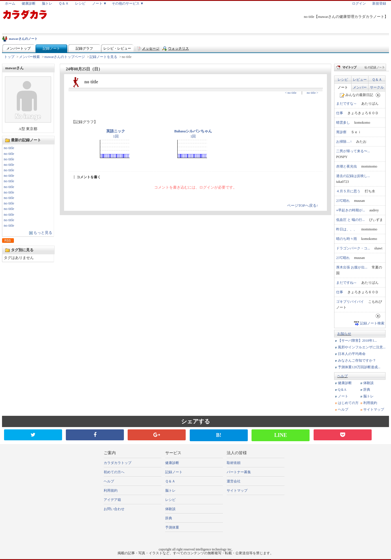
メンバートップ (18, 48)
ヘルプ (342, 376)
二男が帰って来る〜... (353, 151)
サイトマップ (373, 409)
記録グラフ (84, 48)
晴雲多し (343, 123)
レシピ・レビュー (117, 48)
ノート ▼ (99, 3)
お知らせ (344, 334)
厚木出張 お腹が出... (351, 267)
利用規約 (370, 403)
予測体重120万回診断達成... (359, 367)
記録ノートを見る (103, 57)
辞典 (366, 390)
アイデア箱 (112, 500)
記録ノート (51, 48)
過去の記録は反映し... (353, 176)
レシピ (80, 3)
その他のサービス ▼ (128, 3)
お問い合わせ (114, 509)
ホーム (10, 3)
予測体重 (172, 527)
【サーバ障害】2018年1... (357, 341)
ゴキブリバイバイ (350, 302)
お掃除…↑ (344, 142)
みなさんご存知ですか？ (357, 360)
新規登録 (379, 3)
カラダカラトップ (117, 463)
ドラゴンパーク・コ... (353, 248)
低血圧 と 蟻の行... (350, 220)
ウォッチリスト (178, 49)
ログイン (359, 3)
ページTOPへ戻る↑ (302, 206)
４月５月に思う (348, 191)
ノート (343, 87)
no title (9, 148)
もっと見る (42, 233)
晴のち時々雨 (346, 239)
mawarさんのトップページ (64, 57)
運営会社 (234, 481)
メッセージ (150, 48)
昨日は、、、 (346, 229)
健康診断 (29, 3)
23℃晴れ (343, 201)
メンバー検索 (29, 57)
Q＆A (342, 390)
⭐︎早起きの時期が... (350, 210)
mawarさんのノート (23, 38)
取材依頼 (234, 463)
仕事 (339, 113)
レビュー (360, 80)
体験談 (368, 383)
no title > (312, 92)
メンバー (360, 87)
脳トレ (47, 3)
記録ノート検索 (372, 323)
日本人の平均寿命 (352, 354)
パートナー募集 (239, 472)
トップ (9, 57)
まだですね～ (346, 283)
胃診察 (341, 132)
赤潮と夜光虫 (346, 166)
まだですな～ (346, 104)
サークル (377, 87)
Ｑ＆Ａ (64, 3)
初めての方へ (114, 472)
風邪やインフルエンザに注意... (362, 347)
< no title (291, 92)
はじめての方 (348, 403)
